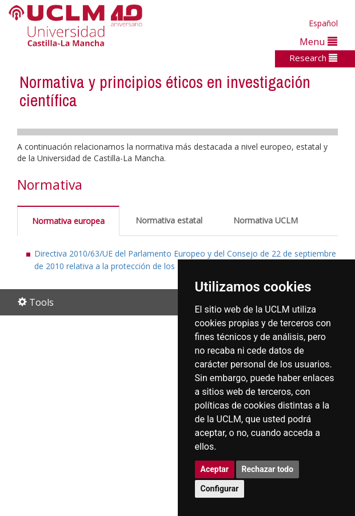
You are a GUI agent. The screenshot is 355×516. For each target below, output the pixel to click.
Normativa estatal (168, 220)
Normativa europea (68, 220)
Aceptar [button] (215, 469)
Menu (318, 41)
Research (313, 57)
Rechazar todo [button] (268, 469)
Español (323, 23)
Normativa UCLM (265, 220)
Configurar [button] (220, 488)
